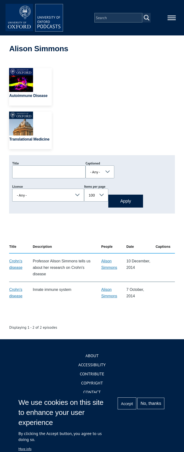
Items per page (94, 186)
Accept (127, 403)
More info (25, 449)
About (91, 355)
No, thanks (151, 403)
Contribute (92, 374)
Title (15, 163)
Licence (17, 186)
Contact (92, 392)
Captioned (93, 163)
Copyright (92, 383)
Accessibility (92, 364)
